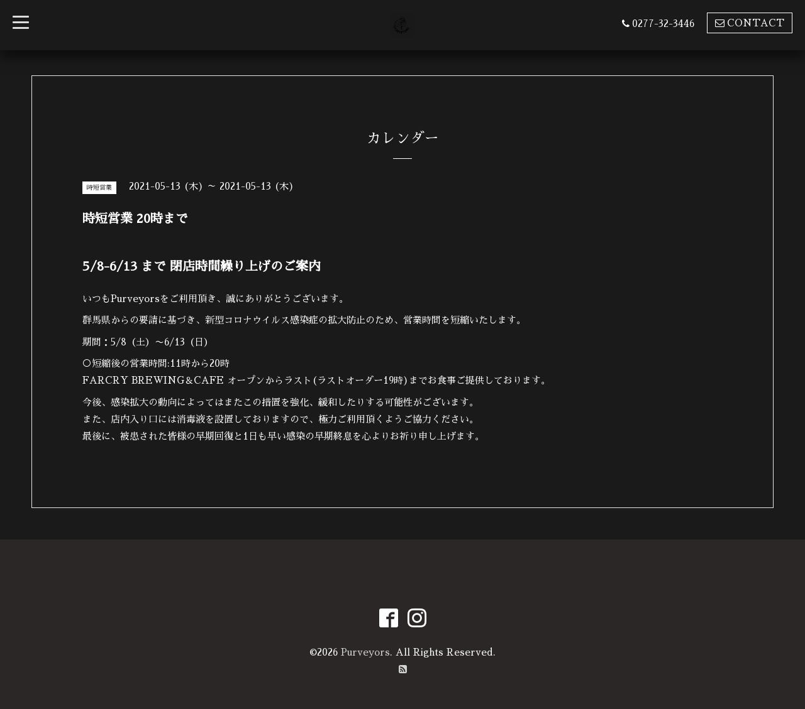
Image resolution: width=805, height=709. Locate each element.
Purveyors (365, 652)
